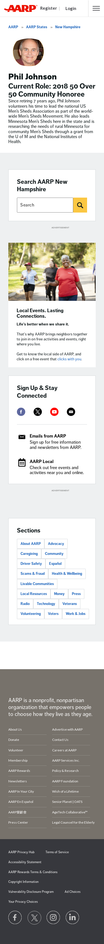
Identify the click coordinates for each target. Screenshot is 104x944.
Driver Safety (31, 564)
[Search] (80, 205)
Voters (53, 614)
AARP (13, 27)
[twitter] (38, 412)
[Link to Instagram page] (53, 918)
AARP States (36, 27)
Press (76, 594)
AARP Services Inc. (66, 760)
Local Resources (34, 594)
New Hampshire (67, 27)
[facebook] (21, 412)
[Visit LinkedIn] (73, 918)
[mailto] (71, 412)
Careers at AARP (64, 750)
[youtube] (54, 412)
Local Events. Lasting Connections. (40, 313)
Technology (46, 604)
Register (48, 8)
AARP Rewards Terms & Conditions (32, 872)
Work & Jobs (75, 614)
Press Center (18, 822)
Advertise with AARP (67, 729)
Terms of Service (57, 852)
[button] (96, 8)
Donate (13, 740)
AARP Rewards (19, 771)
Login (70, 8)
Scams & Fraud (33, 573)
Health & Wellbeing (67, 573)
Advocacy (56, 544)
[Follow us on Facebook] (15, 918)
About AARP (31, 544)
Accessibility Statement (24, 862)
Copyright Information (23, 882)
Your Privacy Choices (23, 902)
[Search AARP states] (45, 205)
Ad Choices (72, 892)
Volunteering (31, 614)
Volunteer (15, 750)
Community (54, 554)
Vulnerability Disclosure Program (31, 892)
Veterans (69, 604)
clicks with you (69, 359)
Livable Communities (37, 584)
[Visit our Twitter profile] (34, 918)
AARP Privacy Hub (21, 852)
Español (55, 564)
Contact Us (60, 740)
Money (59, 594)
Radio (25, 604)
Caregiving (29, 554)
